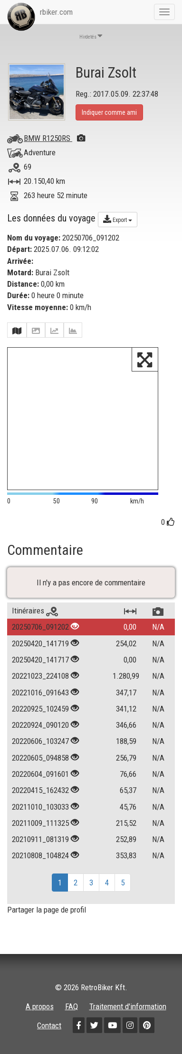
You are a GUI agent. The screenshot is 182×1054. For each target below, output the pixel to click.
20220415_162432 (40, 790)
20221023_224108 (40, 676)
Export (117, 219)
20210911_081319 (40, 839)
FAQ (71, 1006)
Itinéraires (35, 610)
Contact (49, 1025)
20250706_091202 (40, 627)
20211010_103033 (40, 807)
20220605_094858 (40, 758)
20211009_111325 (40, 823)
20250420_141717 (40, 659)
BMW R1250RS (54, 138)
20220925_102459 (40, 708)
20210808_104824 (40, 855)
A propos (40, 1006)
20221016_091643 (40, 692)
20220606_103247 (40, 741)
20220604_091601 (40, 774)
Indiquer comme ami (109, 112)
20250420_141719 (40, 643)
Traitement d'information (127, 1006)
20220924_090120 (40, 725)
